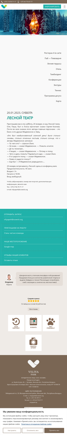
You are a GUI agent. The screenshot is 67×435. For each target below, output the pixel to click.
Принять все (54, 430)
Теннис (58, 90)
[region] (33, 421)
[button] (64, 6)
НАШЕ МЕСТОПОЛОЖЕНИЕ (15, 241)
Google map (9, 246)
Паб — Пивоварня (53, 58)
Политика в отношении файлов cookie (36, 424)
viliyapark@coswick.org (13, 219)
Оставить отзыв (11, 260)
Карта (58, 101)
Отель (58, 69)
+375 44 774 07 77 (37, 400)
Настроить (12, 430)
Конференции (55, 79)
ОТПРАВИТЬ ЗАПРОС (13, 214)
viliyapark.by (33, 402)
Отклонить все (32, 430)
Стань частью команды (14, 233)
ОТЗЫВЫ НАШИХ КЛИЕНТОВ (16, 255)
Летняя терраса (54, 63)
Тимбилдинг (55, 74)
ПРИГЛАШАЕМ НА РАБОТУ (15, 228)
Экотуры (57, 85)
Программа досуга (52, 95)
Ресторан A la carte (52, 53)
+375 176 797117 (36, 398)
